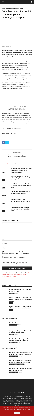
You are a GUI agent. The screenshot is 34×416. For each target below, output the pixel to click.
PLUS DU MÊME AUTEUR (15, 164)
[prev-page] (3, 215)
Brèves (8, 6)
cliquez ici (21, 264)
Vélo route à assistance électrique (16, 364)
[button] (2, 2)
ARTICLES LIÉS (5, 164)
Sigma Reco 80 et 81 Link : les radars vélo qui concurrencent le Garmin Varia (20, 178)
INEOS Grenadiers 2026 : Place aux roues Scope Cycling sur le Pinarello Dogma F (21, 170)
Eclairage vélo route (14, 342)
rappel (7, 133)
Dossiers (3, 195)
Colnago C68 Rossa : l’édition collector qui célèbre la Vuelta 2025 (20, 209)
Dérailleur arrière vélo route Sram (12, 8)
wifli (15, 133)
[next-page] (5, 215)
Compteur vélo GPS (13, 356)
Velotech (4, 6)
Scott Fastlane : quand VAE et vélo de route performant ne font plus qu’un (21, 185)
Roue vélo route (13, 324)
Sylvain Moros (17, 152)
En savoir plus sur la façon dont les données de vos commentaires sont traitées (15, 274)
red (11, 133)
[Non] (32, 411)
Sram (21, 8)
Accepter (17, 413)
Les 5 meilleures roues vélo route (19, 323)
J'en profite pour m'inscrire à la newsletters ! (13, 257)
